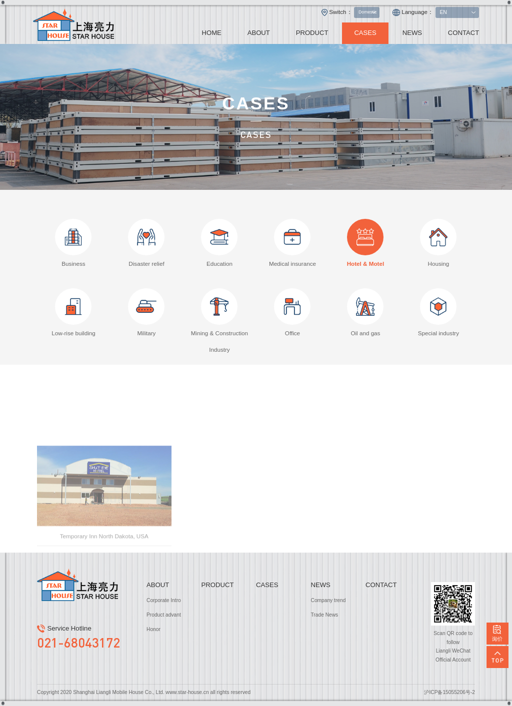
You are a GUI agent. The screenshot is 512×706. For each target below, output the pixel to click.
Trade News (324, 615)
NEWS (412, 32)
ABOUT (259, 32)
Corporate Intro (163, 600)
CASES (365, 32)
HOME (211, 32)
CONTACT (463, 32)
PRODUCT (312, 32)
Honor (153, 629)
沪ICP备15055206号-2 (449, 692)
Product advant (163, 615)
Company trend (328, 600)
